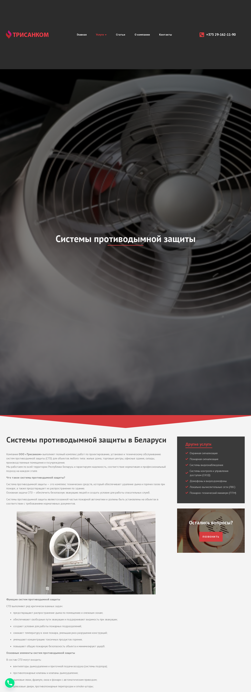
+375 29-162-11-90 (221, 34)
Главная (79, 34)
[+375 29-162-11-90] (201, 34)
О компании (143, 34)
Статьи (120, 34)
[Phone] (9, 683)
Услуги (100, 34)
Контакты (167, 34)
